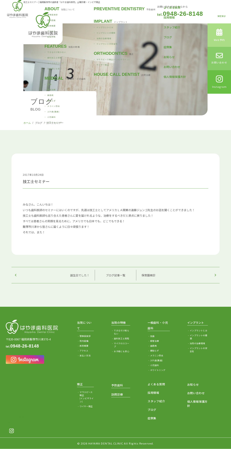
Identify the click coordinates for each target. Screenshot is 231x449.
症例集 (152, 418)
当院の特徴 (118, 322)
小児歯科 (154, 365)
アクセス (84, 350)
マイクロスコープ (121, 345)
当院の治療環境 (197, 343)
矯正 (80, 384)
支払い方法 (85, 355)
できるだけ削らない (121, 332)
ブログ (38, 122)
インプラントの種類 (198, 337)
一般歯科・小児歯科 (158, 325)
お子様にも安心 (121, 351)
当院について (84, 325)
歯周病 (153, 345)
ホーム (27, 122)
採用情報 (153, 393)
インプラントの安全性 (198, 350)
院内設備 (84, 340)
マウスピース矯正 (87, 397)
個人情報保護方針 (197, 403)
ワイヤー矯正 (86, 406)
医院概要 (84, 345)
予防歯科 (117, 385)
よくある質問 (156, 384)
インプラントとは (198, 330)
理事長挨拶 (85, 335)
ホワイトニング (157, 369)
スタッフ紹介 (156, 401)
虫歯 (152, 335)
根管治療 (154, 340)
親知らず (154, 350)
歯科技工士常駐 (121, 338)
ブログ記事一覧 (115, 275)
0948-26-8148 (180, 14)
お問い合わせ (196, 393)
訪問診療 (117, 394)
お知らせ (193, 384)
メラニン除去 (156, 355)
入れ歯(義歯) (156, 360)
